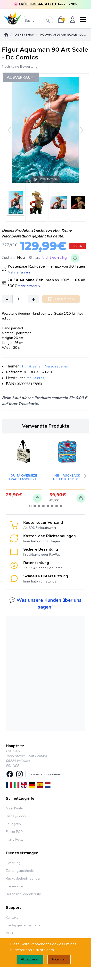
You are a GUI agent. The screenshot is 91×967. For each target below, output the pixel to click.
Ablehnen (58, 959)
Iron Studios (35, 378)
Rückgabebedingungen (23, 878)
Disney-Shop (16, 816)
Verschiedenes (56, 366)
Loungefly (13, 824)
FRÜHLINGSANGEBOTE (38, 4)
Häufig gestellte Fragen (24, 925)
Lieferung (13, 863)
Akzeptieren (30, 959)
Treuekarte (14, 886)
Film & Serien (32, 366)
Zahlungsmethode (20, 870)
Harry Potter (15, 839)
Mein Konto (14, 808)
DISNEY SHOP (24, 35)
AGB (9, 933)
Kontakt (12, 917)
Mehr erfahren (19, 272)
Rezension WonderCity (23, 894)
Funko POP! (14, 831)
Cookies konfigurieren (44, 774)
